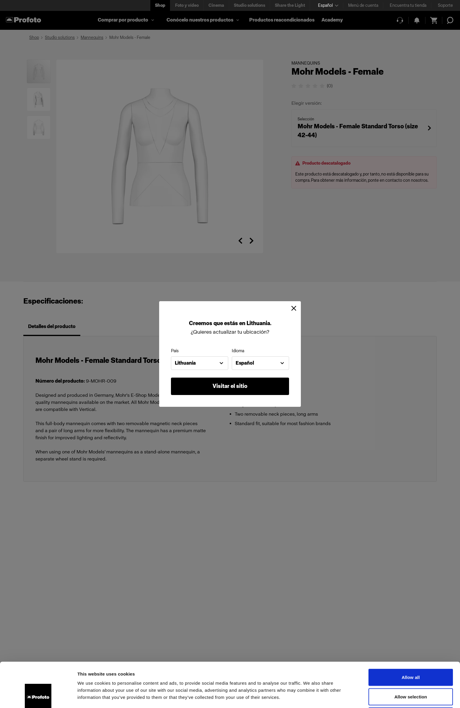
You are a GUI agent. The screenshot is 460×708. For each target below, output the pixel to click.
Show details (310, 696)
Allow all (411, 635)
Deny (410, 673)
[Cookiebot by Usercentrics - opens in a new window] (38, 696)
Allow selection (410, 654)
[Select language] (328, 5)
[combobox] (199, 363)
